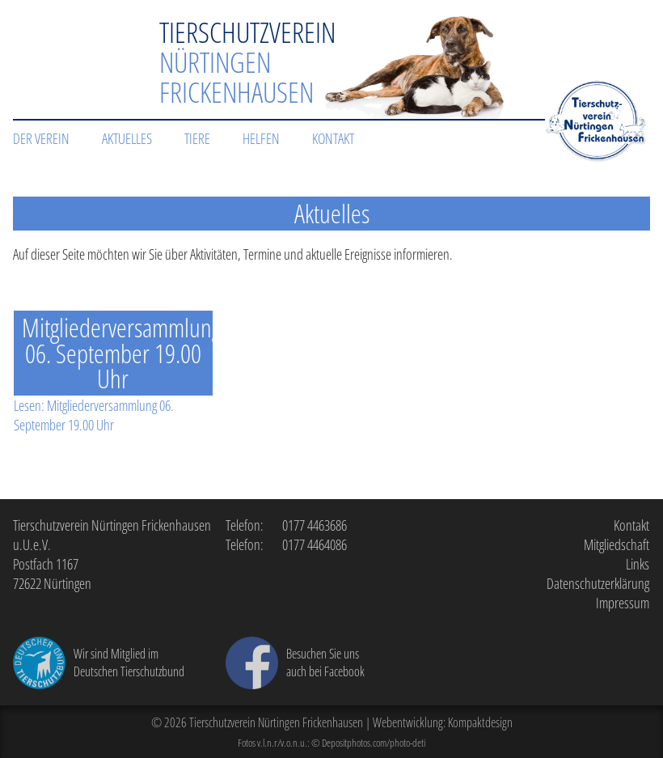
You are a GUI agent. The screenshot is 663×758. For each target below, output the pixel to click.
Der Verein (41, 138)
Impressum (622, 602)
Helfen (261, 138)
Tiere (197, 138)
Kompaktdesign (480, 722)
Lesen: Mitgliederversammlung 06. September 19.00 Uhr (94, 415)
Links (637, 564)
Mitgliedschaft (616, 544)
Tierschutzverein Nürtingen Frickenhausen (276, 722)
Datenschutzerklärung (598, 583)
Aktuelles (127, 138)
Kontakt (333, 138)
